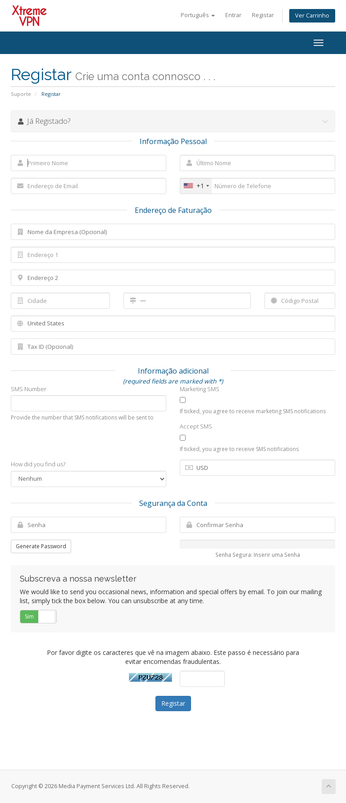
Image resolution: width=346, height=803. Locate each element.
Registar (263, 15)
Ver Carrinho (312, 15)
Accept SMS (196, 426)
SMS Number (28, 389)
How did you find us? (38, 464)
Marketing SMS (199, 389)
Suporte (21, 93)
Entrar (233, 15)
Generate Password (41, 546)
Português (198, 15)
